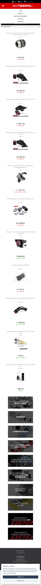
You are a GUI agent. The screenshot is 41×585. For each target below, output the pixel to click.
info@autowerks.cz (20, 559)
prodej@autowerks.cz (20, 556)
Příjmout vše (20, 577)
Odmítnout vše (20, 580)
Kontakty (21, 21)
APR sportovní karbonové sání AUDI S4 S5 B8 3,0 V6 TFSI (20, 66)
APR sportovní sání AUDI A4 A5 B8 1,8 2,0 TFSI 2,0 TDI (20, 99)
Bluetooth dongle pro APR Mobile (20, 265)
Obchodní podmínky (20, 16)
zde (14, 573)
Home (20, 11)
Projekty (20, 13)
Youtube (20, 19)
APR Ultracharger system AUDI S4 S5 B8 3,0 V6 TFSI (20, 199)
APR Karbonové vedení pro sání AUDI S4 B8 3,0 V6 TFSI (20, 298)
